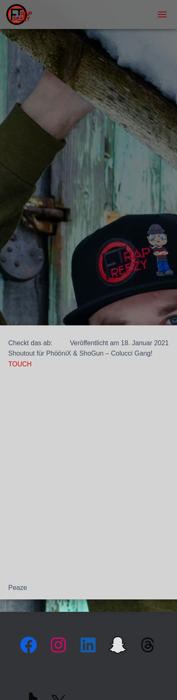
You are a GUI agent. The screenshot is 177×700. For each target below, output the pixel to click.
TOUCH (20, 364)
